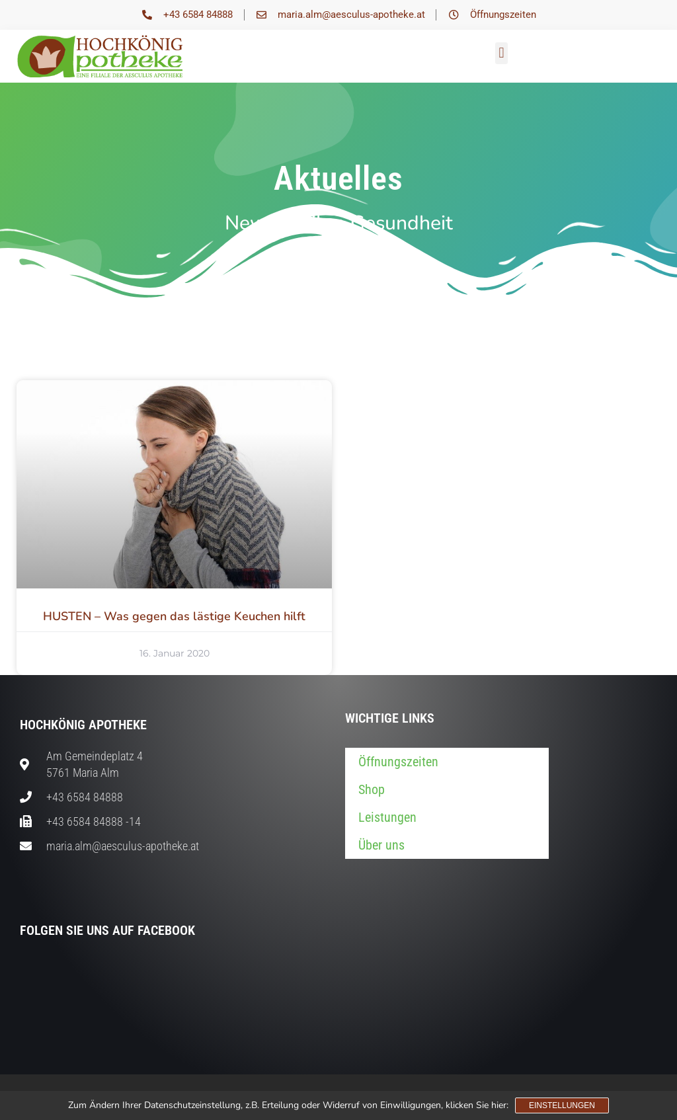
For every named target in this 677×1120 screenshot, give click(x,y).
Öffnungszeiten (398, 762)
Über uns (381, 845)
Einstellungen (562, 1105)
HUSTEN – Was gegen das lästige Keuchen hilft (174, 616)
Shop (371, 789)
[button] (501, 53)
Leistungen (387, 817)
